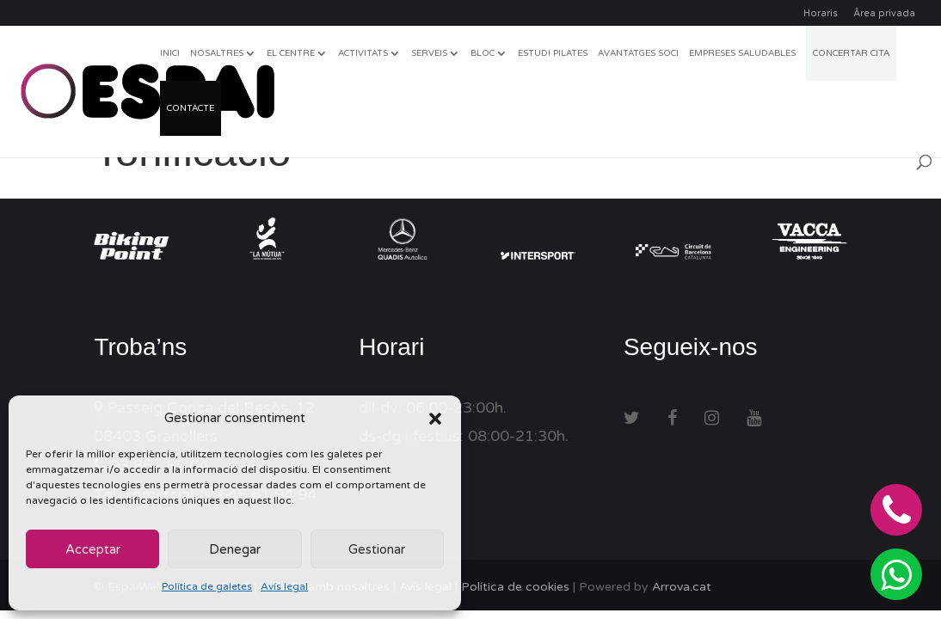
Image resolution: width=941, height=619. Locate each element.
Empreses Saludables (742, 53)
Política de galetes (207, 586)
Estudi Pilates (552, 53)
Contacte (190, 108)
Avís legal (284, 586)
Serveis (429, 53)
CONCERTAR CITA (851, 53)
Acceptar (92, 549)
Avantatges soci (638, 53)
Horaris (820, 14)
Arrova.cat (681, 586)
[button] (435, 418)
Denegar (235, 549)
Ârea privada (884, 14)
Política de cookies (515, 586)
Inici (170, 53)
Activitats (363, 53)
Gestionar (376, 549)
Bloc (482, 53)
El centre (291, 53)
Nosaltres (216, 53)
